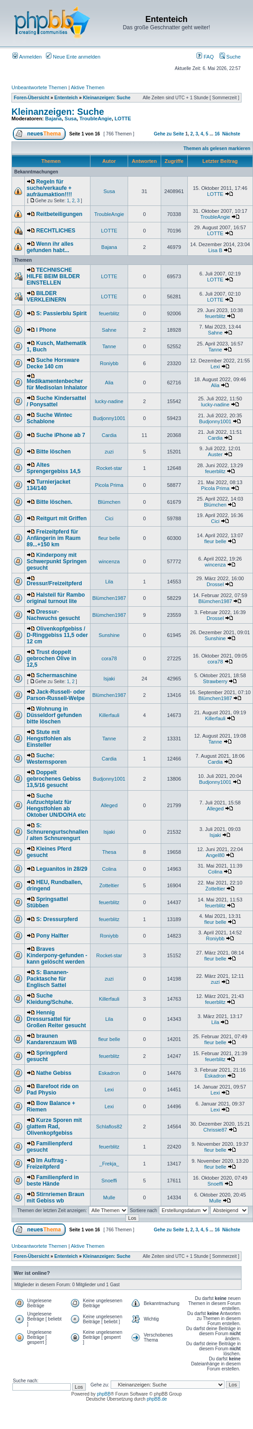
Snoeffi (109, 1180)
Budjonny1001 (109, 418)
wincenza (109, 561)
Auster (215, 454)
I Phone (46, 330)
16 (216, 133)
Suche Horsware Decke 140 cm (53, 363)
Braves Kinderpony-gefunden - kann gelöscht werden (57, 955)
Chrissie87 (215, 1129)
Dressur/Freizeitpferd (54, 583)
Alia (109, 382)
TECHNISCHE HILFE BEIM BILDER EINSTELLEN (53, 276)
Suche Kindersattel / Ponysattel (56, 401)
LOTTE (122, 118)
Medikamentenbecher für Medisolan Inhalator (57, 384)
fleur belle (109, 538)
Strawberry (215, 681)
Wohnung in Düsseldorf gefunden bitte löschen (54, 715)
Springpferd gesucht (47, 1056)
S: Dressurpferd (57, 919)
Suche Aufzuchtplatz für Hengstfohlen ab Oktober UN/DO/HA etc (56, 805)
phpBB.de (157, 1399)
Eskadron (108, 1073)
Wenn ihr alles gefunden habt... (50, 247)
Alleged (109, 805)
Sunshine (109, 635)
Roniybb (109, 363)
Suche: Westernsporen (47, 758)
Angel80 (215, 855)
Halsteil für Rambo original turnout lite (56, 598)
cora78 (109, 658)
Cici (109, 518)
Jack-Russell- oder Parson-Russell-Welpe (56, 695)
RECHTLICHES (55, 230)
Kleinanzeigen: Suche (106, 97)
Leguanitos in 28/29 (61, 869)
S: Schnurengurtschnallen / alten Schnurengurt (57, 831)
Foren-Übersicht (31, 97)
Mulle (109, 1197)
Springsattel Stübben (47, 902)
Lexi (215, 366)
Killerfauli (109, 715)
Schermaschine (56, 675)
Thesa (109, 852)
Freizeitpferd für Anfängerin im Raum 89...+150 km (53, 538)
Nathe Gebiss (54, 1073)
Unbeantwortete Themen (39, 87)
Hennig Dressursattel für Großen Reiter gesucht (56, 1019)
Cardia (109, 435)
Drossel (215, 584)
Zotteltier (109, 885)
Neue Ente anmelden (73, 56)
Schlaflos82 (109, 1126)
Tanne (109, 346)
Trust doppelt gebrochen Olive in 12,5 (51, 658)
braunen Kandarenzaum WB (52, 1039)
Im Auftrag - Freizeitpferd (47, 1163)
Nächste (231, 133)
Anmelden (27, 56)
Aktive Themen (87, 87)
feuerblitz (109, 313)
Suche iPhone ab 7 (60, 435)
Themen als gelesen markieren (217, 148)
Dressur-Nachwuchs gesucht (53, 615)
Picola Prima (109, 485)
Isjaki (109, 678)
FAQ (205, 56)
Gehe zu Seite (169, 133)
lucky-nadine (109, 401)
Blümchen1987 (109, 598)
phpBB (104, 1394)
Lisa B (215, 250)
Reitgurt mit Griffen (61, 518)
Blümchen (109, 502)
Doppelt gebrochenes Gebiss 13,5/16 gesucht (54, 778)
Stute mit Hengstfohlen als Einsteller (49, 738)
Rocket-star (109, 468)
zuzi (109, 451)
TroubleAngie (95, 118)
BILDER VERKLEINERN (46, 296)
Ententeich (66, 97)
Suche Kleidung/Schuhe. (50, 998)
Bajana (53, 118)
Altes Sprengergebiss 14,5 (53, 468)
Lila (109, 581)
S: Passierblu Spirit (61, 313)
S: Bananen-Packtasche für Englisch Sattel (47, 978)
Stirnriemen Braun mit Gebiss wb (55, 1197)
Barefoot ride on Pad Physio (53, 1089)
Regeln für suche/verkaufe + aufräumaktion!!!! (49, 188)
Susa (71, 118)
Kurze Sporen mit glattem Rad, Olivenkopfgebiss (54, 1126)
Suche (230, 56)
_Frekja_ (109, 1163)
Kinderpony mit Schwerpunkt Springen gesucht (57, 561)
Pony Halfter (52, 936)
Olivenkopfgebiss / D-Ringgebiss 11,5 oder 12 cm (57, 635)
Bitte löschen (53, 451)
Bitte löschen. (54, 502)
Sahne (109, 330)
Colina (109, 869)
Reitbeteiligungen (59, 214)
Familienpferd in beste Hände (53, 1180)
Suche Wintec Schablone (49, 418)
